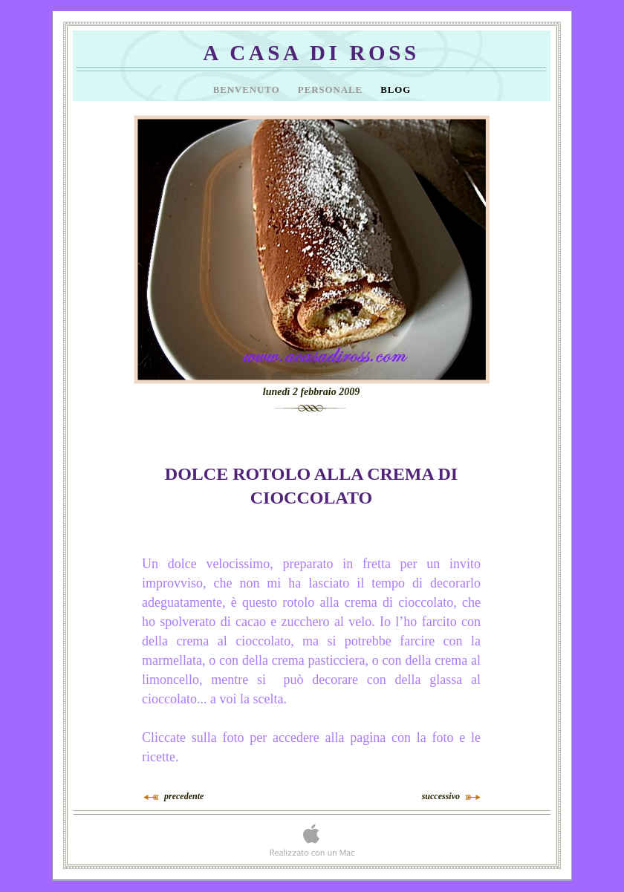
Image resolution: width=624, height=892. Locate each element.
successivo (441, 796)
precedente (184, 796)
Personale (331, 90)
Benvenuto (248, 90)
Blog (395, 90)
